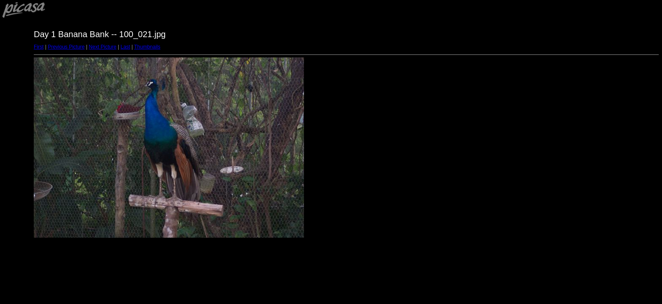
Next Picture (102, 47)
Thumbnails (147, 47)
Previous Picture (66, 47)
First (38, 47)
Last (125, 47)
